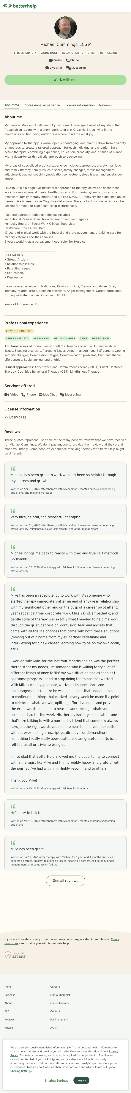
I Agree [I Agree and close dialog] (81, 1080)
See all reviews (65, 881)
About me (11, 105)
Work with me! (65, 80)
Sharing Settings (21, 1070)
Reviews (105, 105)
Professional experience (41, 105)
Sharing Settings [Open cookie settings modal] (56, 1080)
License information (79, 105)
